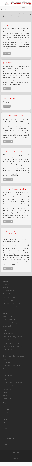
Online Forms (7, 375)
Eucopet (5, 422)
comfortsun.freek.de (9, 320)
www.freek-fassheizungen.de (12, 323)
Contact (5, 379)
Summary (7, 62)
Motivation (7, 25)
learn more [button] (7, 53)
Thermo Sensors (8, 359)
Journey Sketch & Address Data (12, 383)
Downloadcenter (8, 438)
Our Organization (8, 294)
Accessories (6, 369)
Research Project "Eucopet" (14, 115)
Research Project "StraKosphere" (10, 232)
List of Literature (10, 98)
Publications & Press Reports (11, 304)
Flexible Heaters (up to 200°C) (12, 343)
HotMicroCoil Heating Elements (12, 337)
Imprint (29, 7)
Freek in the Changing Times (11, 297)
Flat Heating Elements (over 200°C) (13, 346)
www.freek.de (7, 316)
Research (6, 419)
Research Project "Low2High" (15, 189)
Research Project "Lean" (13, 151)
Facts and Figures (8, 300)
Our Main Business (8, 291)
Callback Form (7, 392)
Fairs (4, 403)
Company (6, 281)
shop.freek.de (7, 326)
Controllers (6, 362)
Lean (4, 425)
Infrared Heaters (8, 340)
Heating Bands (7, 353)
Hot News (6, 409)
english (23, 7)
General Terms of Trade (10, 307)
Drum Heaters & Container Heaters (13, 356)
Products (6, 330)
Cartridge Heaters (8, 333)
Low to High (6, 429)
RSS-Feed (6, 413)
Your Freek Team (8, 287)
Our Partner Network (9, 386)
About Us (6, 284)
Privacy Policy (7, 399)
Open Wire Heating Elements (12, 366)
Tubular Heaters (8, 350)
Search (5, 445)
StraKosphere (7, 432)
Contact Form (7, 389)
